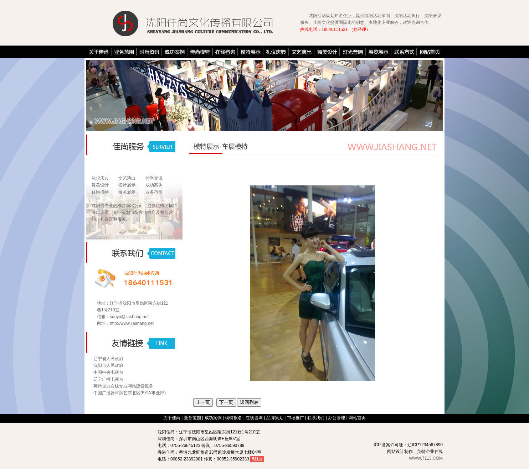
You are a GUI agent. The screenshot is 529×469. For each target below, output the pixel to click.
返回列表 (249, 402)
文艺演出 (126, 178)
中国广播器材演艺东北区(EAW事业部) (129, 392)
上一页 (203, 402)
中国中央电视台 (108, 372)
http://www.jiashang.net (132, 323)
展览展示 (126, 192)
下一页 (226, 402)
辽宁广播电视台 (108, 379)
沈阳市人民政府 (108, 365)
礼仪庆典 (100, 178)
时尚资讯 (154, 178)
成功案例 (154, 185)
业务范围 (154, 192)
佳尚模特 (100, 192)
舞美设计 (100, 185)
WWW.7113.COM (426, 458)
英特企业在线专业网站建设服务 (123, 386)
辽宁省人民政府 (108, 358)
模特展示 (126, 185)
